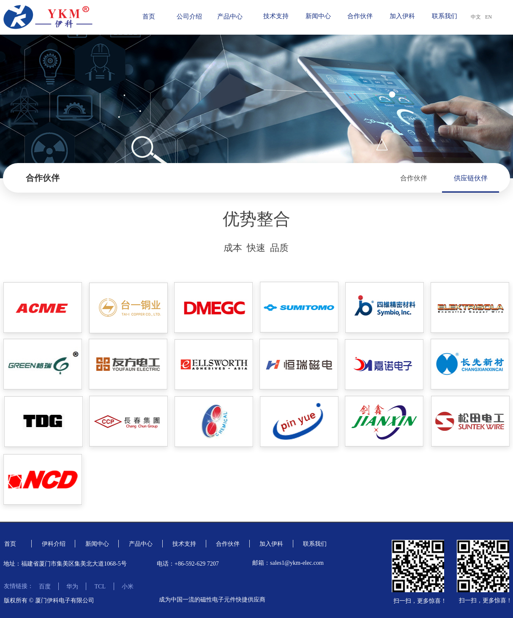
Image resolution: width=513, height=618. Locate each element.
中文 (476, 17)
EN (488, 17)
